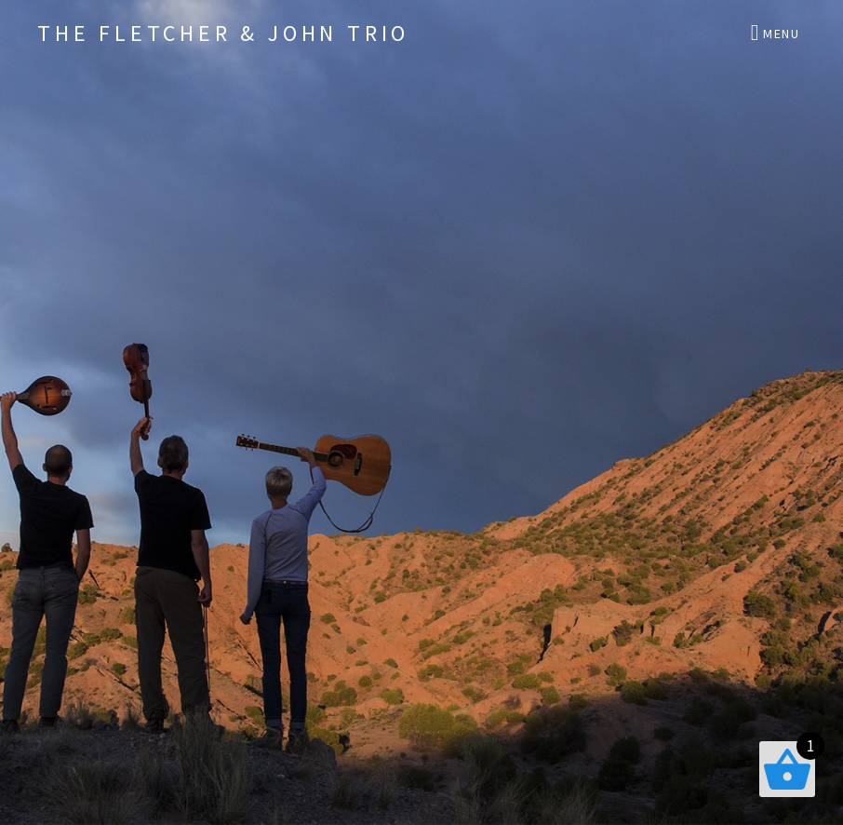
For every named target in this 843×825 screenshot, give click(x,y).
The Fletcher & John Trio (223, 33)
